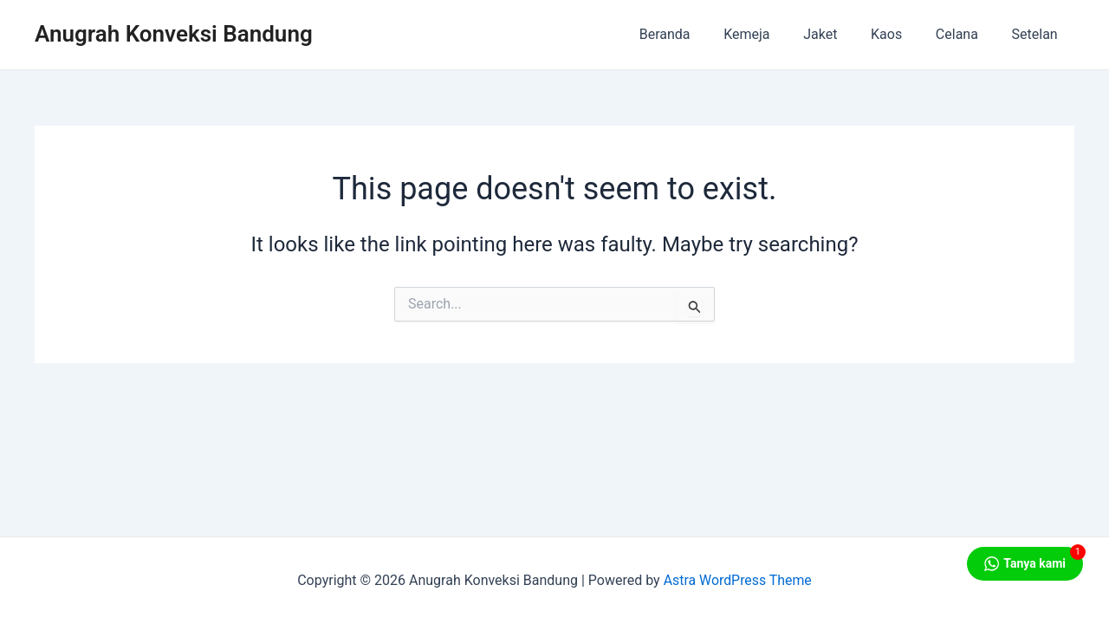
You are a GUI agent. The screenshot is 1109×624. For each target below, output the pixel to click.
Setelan (1037, 34)
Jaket (841, 34)
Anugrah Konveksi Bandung (174, 34)
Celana (965, 34)
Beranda (696, 34)
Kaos (901, 34)
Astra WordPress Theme (737, 580)
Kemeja (772, 34)
